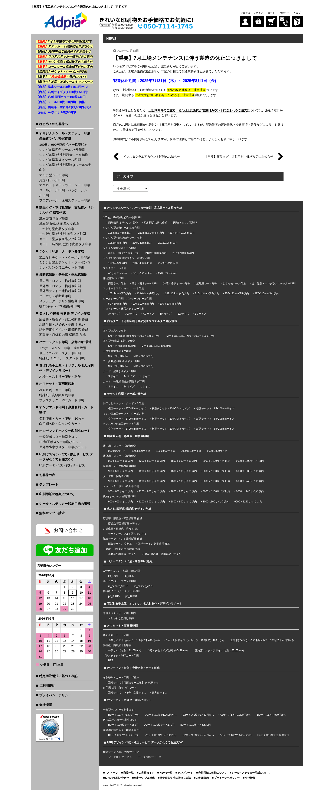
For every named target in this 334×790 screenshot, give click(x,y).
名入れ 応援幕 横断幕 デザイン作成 (64, 313)
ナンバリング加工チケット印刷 (61, 267)
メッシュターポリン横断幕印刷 (61, 301)
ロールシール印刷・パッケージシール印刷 (64, 192)
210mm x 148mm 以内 (151, 232)
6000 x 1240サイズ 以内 (249, 481)
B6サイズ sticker (142, 273)
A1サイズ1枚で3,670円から (161, 735)
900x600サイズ (117, 450)
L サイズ (145, 376)
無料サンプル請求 (52, 513)
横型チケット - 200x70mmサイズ (171, 408)
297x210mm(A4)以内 (267, 293)
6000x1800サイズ (217, 450)
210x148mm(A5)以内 (207, 293)
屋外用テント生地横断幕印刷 (60, 291)
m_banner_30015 (118, 586)
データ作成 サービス (149, 756)
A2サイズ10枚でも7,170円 (159, 724)
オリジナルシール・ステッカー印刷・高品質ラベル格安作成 (66, 135)
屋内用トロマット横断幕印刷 (60, 281)
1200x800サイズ (140, 450)
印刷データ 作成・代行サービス (62, 465)
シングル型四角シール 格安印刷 (62, 149)
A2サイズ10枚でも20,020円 (236, 735)
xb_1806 (129, 575)
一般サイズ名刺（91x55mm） (125, 650)
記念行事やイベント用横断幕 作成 (63, 329)
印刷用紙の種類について (56, 494)
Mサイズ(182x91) (143, 356)
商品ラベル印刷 (117, 283)
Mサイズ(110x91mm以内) (156, 345)
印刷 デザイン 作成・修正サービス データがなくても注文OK (66, 456)
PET (110, 660)
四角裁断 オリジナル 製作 (123, 222)
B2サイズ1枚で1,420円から (198, 714)
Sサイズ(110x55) (118, 356)
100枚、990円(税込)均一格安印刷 (63, 144)
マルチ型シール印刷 (53, 175)
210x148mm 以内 (142, 242)
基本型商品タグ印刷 (53, 218)
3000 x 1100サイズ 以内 (216, 460)
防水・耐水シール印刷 (144, 283)
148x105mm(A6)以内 (177, 293)
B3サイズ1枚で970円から (271, 714)
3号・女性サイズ (136, 692)
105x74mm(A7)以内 (119, 293)
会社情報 (45, 705)
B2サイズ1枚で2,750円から (198, 735)
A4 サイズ (114, 313)
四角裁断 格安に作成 (155, 222)
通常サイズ (114, 692)
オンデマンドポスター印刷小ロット (64, 431)
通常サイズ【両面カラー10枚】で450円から (133, 682)
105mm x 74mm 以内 (120, 232)
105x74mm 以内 (117, 242)
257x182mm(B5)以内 (237, 293)
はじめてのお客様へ (53, 124)
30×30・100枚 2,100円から (124, 253)
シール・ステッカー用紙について (251, 772)
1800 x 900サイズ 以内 (184, 460)
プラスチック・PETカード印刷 (61, 400)
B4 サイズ (166, 313)
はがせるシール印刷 (234, 283)
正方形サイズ (159, 692)
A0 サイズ (148, 313)
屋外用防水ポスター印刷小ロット (63, 447)
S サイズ (113, 376)
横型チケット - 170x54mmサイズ (127, 408)
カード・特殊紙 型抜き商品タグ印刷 (65, 244)
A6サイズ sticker (117, 273)
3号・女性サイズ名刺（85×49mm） (168, 650)
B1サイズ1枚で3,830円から (124, 735)
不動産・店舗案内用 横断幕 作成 (62, 335)
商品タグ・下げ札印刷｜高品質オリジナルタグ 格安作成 (66, 210)
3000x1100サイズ (191, 450)
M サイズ (129, 376)
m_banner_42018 (144, 586)
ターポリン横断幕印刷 (55, 296)
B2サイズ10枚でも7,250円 (123, 724)
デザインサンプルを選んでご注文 (127, 533)
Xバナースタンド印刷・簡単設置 (62, 348)
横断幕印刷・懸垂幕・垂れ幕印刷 (63, 274)
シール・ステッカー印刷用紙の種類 (64, 503)
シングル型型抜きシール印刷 (60, 159)
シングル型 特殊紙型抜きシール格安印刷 (65, 167)
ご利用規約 (47, 685)
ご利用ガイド (146, 772)
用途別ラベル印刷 (52, 180)
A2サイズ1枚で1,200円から (235, 714)
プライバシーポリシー (55, 695)
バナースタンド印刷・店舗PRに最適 (65, 342)
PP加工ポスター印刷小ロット (60, 442)
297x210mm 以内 (168, 242)
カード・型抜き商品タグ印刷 (60, 239)
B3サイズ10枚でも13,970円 (273, 735)
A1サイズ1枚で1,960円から (161, 714)
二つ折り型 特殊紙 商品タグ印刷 (62, 234)
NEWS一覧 (166, 772)
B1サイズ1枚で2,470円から (124, 714)
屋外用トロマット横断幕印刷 (60, 286)
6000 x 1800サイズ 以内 (249, 460)
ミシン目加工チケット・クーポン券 (64, 262)
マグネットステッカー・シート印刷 (64, 185)
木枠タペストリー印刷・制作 (60, 376)
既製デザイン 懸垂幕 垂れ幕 (154, 543)
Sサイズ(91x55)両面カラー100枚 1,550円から (134, 335)
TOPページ (111, 772)
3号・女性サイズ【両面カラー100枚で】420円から (195, 640)
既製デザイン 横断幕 (120, 543)
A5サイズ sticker (167, 273)
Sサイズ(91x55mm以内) (122, 345)
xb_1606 (113, 575)
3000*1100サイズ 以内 (216, 501)
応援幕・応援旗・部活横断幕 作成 (63, 319)
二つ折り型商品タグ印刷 (56, 229)
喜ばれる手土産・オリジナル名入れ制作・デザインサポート (66, 368)
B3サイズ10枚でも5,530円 (195, 724)
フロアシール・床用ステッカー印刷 (64, 200)
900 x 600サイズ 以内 (120, 460)
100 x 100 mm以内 (143, 303)
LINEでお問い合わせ (117, 777)
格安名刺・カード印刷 (55, 390)
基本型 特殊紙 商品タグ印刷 (59, 224)
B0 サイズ (200, 313)
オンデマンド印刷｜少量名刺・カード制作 (66, 409)
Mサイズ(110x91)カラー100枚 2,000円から (191, 335)
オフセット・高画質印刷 (56, 384)
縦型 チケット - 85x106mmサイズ (215, 408)
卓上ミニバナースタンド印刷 (60, 353)
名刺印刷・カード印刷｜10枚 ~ (61, 418)
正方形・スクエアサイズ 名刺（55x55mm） (220, 650)
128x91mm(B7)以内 (148, 293)
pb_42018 (131, 596)
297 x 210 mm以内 (183, 253)
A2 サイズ (131, 313)
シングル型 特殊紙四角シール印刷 (63, 155)
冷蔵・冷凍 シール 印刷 (176, 283)
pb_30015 (113, 596)
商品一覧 (128, 772)
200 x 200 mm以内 (170, 303)
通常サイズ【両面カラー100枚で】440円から (134, 640)
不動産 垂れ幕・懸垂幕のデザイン (161, 554)
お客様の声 (47, 475)
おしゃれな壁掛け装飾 (121, 618)
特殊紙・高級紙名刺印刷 (56, 395)
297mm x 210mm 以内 (182, 232)
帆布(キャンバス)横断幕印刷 (59, 306)
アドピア (118, 785)
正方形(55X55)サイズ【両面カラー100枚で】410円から (262, 640)
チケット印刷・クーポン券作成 (61, 251)
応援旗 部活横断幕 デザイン (124, 523)
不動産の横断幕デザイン (122, 554)
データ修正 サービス (120, 756)
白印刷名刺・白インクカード (60, 423)
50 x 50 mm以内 (117, 303)
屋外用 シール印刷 (207, 283)
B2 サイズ (183, 313)
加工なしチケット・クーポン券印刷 (64, 257)
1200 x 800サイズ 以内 (152, 460)
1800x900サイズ (165, 450)
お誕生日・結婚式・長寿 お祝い (62, 324)
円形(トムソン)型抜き (185, 222)
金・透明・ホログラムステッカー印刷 (273, 283)
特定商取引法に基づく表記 (58, 676)
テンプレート (48, 484)
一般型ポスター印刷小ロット (60, 437)
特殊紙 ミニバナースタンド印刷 (62, 358)
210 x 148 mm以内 (156, 253)
